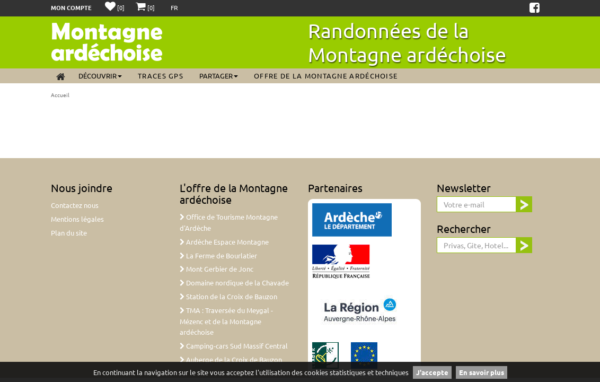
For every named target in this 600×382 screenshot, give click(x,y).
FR (174, 7)
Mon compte (71, 7)
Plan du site (69, 232)
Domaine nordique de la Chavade (234, 282)
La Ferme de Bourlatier (218, 255)
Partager (218, 75)
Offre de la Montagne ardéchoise (326, 75)
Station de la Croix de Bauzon (228, 296)
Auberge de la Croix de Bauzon (231, 359)
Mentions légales (77, 218)
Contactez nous (75, 205)
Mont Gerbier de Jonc (216, 268)
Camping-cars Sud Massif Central (234, 345)
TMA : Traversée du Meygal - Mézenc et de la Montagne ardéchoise (226, 321)
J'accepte (432, 372)
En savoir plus (481, 372)
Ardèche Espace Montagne (224, 241)
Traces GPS (160, 75)
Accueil (60, 95)
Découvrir (100, 75)
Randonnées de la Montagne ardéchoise (407, 42)
